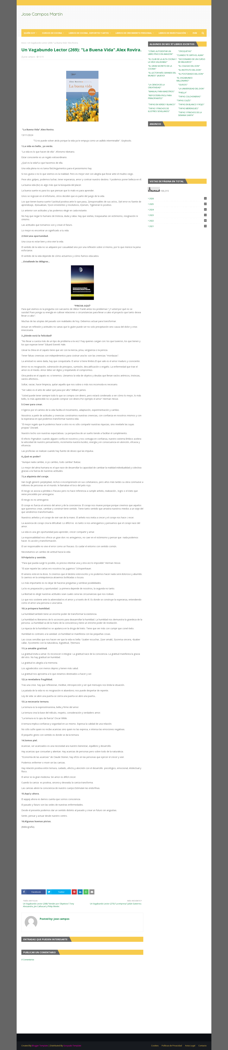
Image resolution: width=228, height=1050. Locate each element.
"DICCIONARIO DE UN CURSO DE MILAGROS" (191, 60)
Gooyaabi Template (72, 1045)
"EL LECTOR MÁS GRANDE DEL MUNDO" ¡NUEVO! (162, 74)
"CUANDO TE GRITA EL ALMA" (190, 55)
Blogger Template (40, 1045)
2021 (178, 226)
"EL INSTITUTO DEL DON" (189, 69)
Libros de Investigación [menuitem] (172, 33)
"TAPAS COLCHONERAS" (189, 96)
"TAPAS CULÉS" (184, 100)
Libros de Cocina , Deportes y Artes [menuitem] (89, 33)
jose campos (29, 56)
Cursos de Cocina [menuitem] (52, 33)
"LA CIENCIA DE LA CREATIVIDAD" (156, 86)
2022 (178, 220)
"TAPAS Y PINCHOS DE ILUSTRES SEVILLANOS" (159, 110)
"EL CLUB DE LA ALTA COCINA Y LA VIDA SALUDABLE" (162, 60)
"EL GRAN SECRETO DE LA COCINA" (160, 67)
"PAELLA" (182, 92)
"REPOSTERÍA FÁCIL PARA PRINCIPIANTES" (160, 97)
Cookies (154, 1045)
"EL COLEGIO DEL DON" (189, 65)
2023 (178, 215)
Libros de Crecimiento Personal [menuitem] (134, 33)
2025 (178, 204)
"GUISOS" (183, 84)
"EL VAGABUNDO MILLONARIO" (185, 79)
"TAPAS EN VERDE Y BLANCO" (162, 104)
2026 (178, 198)
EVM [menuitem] (195, 33)
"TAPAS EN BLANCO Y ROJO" (191, 104)
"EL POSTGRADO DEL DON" (191, 73)
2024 (178, 209)
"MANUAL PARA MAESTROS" (161, 91)
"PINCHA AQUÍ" (82, 305)
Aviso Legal (190, 1045)
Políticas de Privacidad (172, 1045)
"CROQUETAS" (185, 51)
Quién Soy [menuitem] (29, 33)
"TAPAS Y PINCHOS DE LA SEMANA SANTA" (190, 114)
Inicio (23, 43)
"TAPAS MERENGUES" (188, 108)
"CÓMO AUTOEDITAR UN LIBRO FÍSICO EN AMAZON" (160, 52)
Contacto (202, 1045)
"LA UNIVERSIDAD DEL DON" (191, 88)
